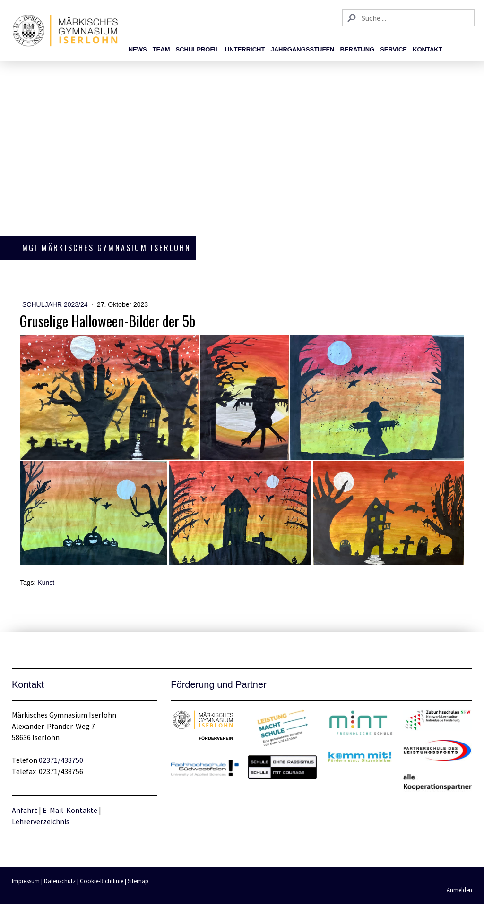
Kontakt (427, 49)
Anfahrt (25, 810)
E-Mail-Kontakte (70, 810)
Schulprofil (197, 49)
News (138, 49)
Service (393, 49)
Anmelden (459, 890)
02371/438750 (61, 760)
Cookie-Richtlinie (101, 881)
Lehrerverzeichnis (40, 821)
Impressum (26, 881)
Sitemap (138, 881)
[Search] (408, 17)
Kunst (45, 582)
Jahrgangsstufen (302, 49)
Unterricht (245, 49)
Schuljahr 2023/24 (55, 304)
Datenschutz (60, 881)
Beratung (357, 49)
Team (161, 49)
